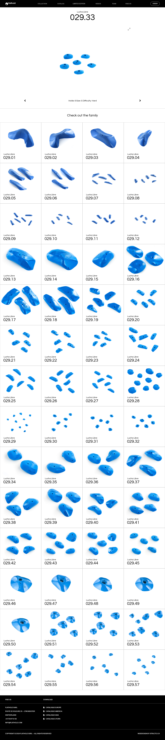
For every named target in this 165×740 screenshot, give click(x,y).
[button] (48, 699)
